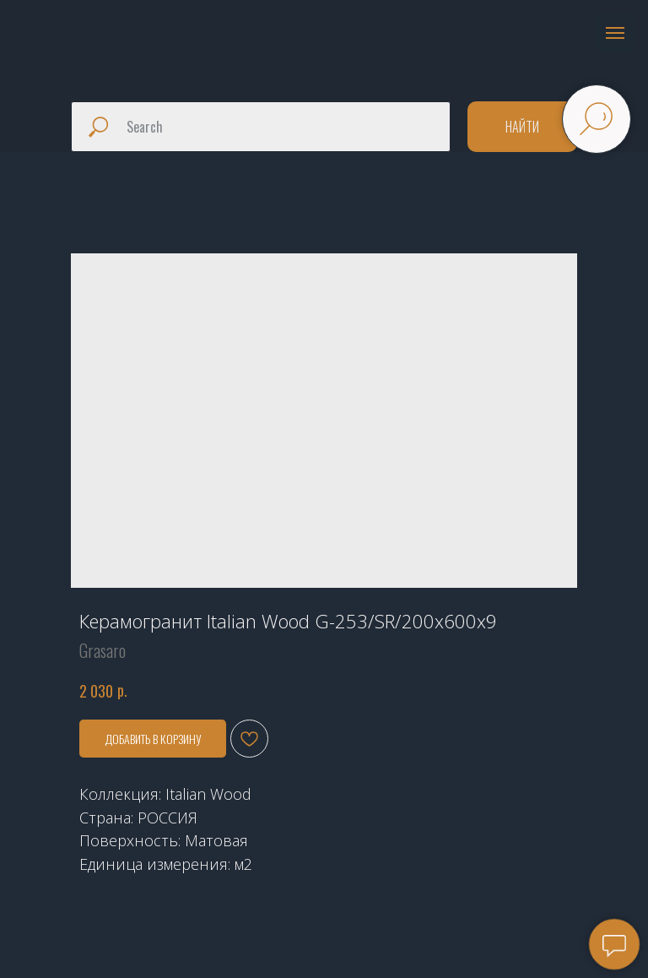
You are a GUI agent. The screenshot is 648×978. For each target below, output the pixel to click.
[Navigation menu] (615, 33)
